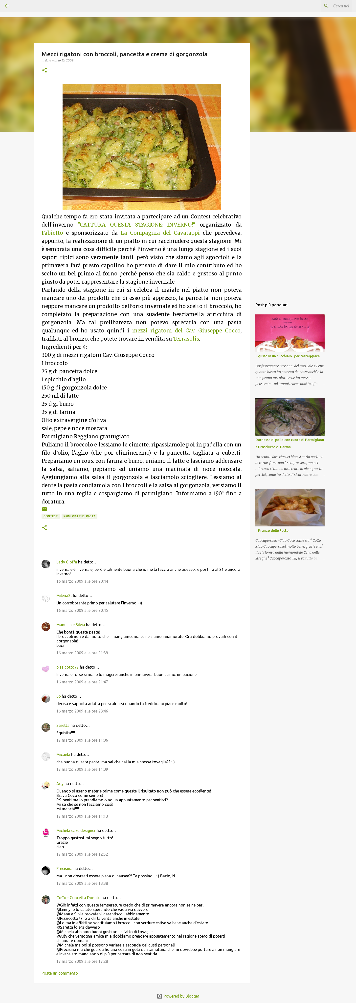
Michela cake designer (76, 830)
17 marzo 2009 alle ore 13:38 (82, 883)
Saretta (62, 725)
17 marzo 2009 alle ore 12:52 (82, 854)
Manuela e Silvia (70, 624)
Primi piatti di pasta (79, 516)
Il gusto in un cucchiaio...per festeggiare (287, 356)
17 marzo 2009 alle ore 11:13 (82, 816)
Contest (51, 516)
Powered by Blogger (178, 996)
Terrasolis (186, 339)
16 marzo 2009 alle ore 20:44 (82, 581)
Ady (60, 783)
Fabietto (52, 233)
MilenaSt (64, 595)
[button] (44, 70)
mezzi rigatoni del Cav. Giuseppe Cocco (186, 331)
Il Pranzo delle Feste (272, 531)
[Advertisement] (290, 221)
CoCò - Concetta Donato (78, 897)
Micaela (63, 754)
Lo (58, 696)
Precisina (64, 868)
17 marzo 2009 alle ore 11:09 (82, 769)
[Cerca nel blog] (326, 6)
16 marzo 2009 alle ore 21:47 (82, 682)
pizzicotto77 (67, 667)
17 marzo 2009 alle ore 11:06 (82, 740)
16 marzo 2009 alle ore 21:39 (82, 653)
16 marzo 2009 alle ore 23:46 (82, 711)
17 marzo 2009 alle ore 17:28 (82, 961)
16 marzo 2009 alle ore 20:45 (82, 610)
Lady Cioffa (66, 562)
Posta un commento (60, 973)
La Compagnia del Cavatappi (160, 233)
